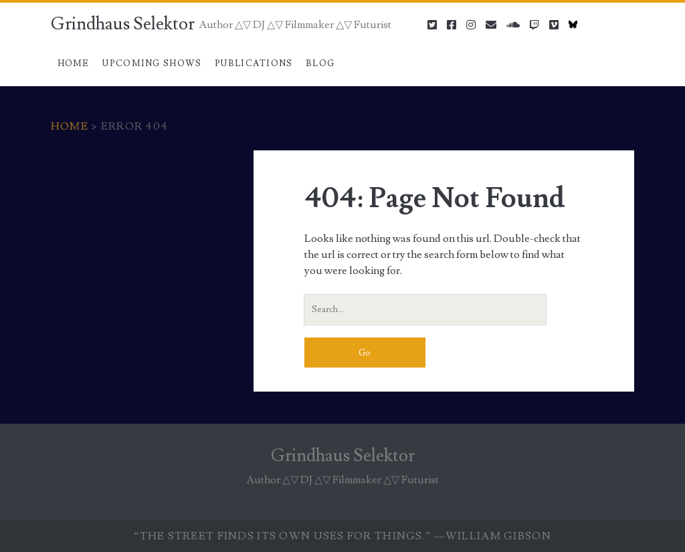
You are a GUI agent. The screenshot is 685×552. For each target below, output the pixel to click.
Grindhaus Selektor (123, 24)
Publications (254, 63)
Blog (320, 63)
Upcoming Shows (151, 63)
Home (74, 63)
